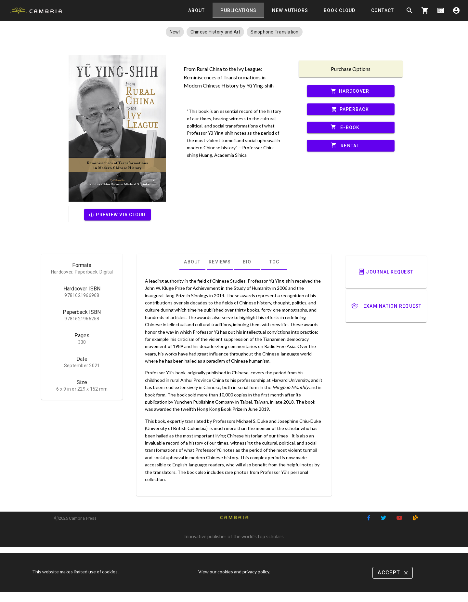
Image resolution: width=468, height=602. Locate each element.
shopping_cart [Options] (425, 10)
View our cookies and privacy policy (233, 571)
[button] (175, 31)
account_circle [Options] (456, 10)
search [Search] (409, 10)
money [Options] (441, 10)
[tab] (196, 10)
